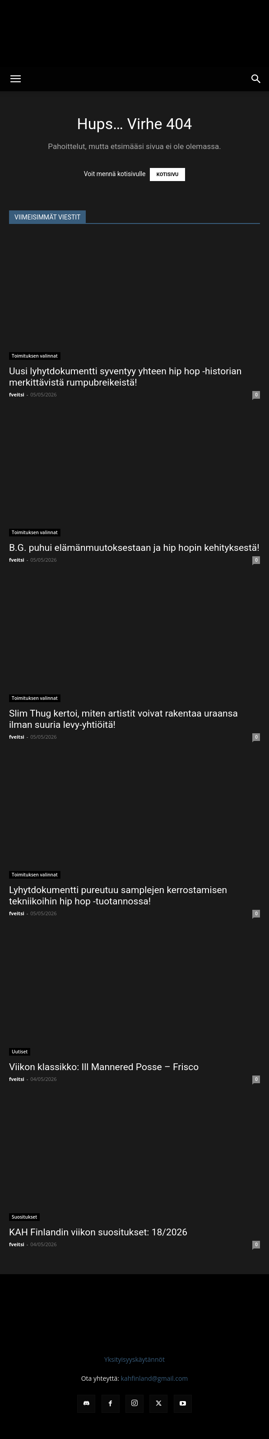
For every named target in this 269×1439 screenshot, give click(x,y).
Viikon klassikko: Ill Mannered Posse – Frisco (104, 1067)
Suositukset (24, 1217)
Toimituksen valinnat (35, 356)
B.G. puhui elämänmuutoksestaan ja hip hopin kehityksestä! (134, 547)
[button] (15, 79)
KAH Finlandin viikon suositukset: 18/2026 (98, 1232)
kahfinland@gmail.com (154, 1378)
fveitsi (16, 394)
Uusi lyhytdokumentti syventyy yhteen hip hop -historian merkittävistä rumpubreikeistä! (125, 377)
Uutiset (20, 1051)
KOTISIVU (168, 174)
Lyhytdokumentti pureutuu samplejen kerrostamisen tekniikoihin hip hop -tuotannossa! (118, 896)
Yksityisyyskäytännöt (134, 1359)
